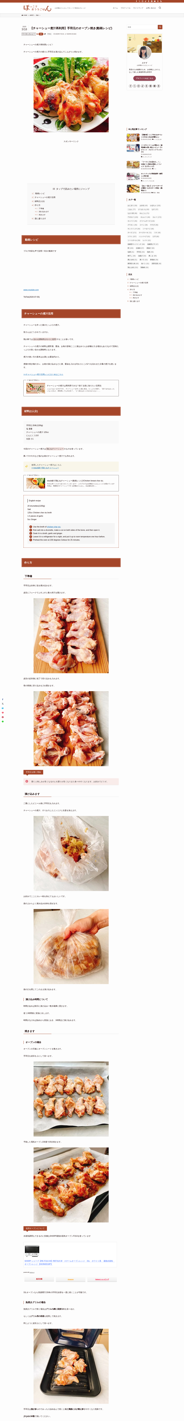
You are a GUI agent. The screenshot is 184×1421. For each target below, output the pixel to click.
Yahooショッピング (102, 1246)
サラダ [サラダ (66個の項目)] (154, 191)
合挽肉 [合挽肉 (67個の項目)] (140, 215)
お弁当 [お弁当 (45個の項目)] (144, 172)
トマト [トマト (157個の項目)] (132, 203)
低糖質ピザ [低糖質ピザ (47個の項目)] (152, 211)
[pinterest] (151, 1)
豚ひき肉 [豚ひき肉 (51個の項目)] (132, 226)
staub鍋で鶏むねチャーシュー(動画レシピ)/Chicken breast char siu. (75, 448)
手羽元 (49, 34)
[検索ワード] (144, 27)
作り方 (37, 172)
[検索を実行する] (160, 27)
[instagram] (142, 1)
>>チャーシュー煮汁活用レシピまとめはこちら (43, 342)
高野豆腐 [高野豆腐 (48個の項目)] (156, 230)
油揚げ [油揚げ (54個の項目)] (142, 222)
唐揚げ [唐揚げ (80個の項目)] (150, 215)
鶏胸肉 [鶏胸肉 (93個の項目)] (144, 234)
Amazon (71, 1246)
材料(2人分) (40, 168)
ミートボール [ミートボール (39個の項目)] (134, 207)
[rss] (160, 1)
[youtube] (154, 1)
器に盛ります (40, 186)
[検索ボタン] (159, 8)
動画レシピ (40, 161)
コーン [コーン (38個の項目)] (144, 191)
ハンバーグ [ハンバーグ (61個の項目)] (144, 203)
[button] (2, 699)
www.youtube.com (31, 257)
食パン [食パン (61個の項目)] (145, 230)
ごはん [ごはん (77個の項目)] (132, 176)
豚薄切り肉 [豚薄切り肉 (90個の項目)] (133, 230)
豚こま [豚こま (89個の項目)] (153, 222)
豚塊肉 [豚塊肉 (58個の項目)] (154, 226)
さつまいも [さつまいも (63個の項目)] (143, 176)
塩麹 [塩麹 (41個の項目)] (131, 218)
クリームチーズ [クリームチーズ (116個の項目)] (147, 187)
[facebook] (136, 1)
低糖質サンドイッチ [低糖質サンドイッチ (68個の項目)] (136, 211)
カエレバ (32, 1239)
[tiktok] (145, 1)
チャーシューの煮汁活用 (45, 164)
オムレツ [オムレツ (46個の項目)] (145, 184)
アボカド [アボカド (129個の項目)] (133, 184)
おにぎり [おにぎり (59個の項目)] (132, 172)
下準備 (41, 176)
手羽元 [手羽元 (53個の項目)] (141, 218)
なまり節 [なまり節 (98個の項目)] (132, 180)
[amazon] (157, 1)
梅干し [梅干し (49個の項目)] (132, 222)
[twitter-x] (139, 1)
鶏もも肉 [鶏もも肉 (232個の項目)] (133, 234)
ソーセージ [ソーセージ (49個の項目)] (148, 195)
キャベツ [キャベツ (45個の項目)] (132, 187)
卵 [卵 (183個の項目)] (130, 215)
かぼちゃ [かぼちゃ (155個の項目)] (155, 172)
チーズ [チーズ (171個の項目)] (132, 199)
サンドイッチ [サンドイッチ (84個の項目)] (134, 195)
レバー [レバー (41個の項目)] (147, 207)
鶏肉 (41, 34)
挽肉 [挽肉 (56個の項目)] (150, 218)
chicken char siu (54, 494)
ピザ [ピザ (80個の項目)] (156, 203)
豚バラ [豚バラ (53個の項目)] (144, 226)
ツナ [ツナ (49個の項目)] (157, 199)
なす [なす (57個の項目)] (155, 176)
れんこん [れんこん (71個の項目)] (144, 180)
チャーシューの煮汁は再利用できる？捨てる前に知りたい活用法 (74, 353)
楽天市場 (39, 1246)
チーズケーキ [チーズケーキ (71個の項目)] (145, 199)
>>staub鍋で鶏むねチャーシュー (45, 435)
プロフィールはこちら (144, 78)
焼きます (42, 182)
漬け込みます (44, 179)
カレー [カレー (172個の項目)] (157, 184)
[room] (148, 1)
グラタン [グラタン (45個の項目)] (132, 191)
